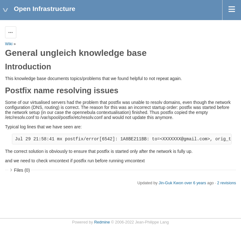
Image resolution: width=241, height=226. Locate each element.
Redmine (102, 222)
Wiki (9, 44)
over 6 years (195, 183)
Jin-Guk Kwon (171, 183)
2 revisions (226, 183)
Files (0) (22, 170)
